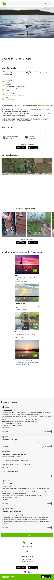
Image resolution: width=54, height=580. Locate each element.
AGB (27, 551)
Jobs (27, 554)
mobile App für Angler (43, 105)
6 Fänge (11, 107)
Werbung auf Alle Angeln (27, 556)
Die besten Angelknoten (27, 561)
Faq (27, 564)
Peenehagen (5, 73)
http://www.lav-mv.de (11, 99)
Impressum (27, 549)
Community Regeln (27, 559)
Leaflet (3, 173)
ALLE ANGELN (28, 115)
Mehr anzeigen (27, 535)
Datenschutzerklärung (27, 546)
